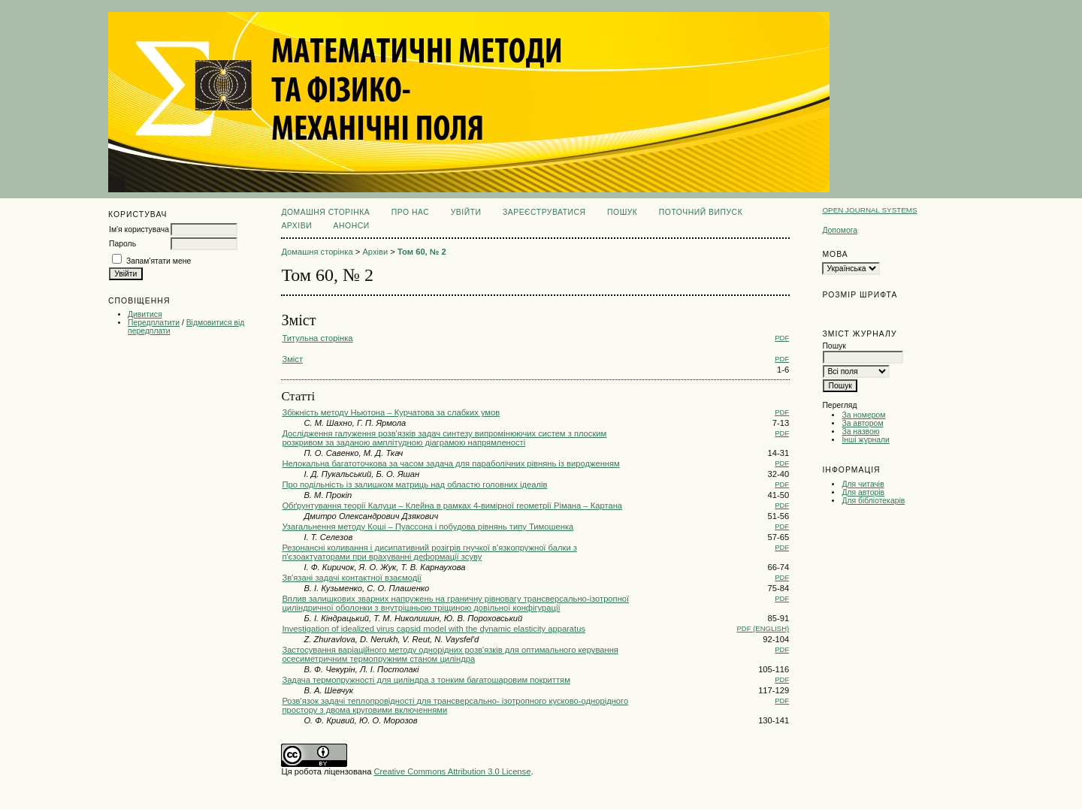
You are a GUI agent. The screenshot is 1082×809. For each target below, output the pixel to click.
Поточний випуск (700, 212)
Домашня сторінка (325, 212)
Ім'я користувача (139, 229)
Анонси (352, 226)
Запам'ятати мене (158, 261)
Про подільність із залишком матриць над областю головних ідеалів (414, 484)
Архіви (296, 226)
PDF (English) (763, 628)
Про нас (410, 212)
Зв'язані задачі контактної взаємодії (351, 577)
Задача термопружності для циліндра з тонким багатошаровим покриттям (426, 679)
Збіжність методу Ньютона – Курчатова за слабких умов (391, 412)
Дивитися (145, 314)
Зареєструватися (544, 212)
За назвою (860, 431)
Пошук (622, 212)
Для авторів (863, 492)
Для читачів (863, 484)
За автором (862, 423)
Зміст (292, 359)
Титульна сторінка (317, 338)
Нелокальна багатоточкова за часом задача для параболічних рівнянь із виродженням (450, 463)
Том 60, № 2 (421, 251)
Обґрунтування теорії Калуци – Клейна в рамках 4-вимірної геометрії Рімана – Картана (452, 505)
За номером (863, 415)
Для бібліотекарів (873, 501)
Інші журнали (865, 440)
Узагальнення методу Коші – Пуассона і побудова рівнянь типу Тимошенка (427, 526)
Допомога (839, 230)
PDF (782, 338)
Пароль (122, 244)
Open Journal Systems (869, 210)
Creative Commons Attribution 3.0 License (451, 771)
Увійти (466, 212)
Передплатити (154, 322)
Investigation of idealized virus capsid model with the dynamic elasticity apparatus (433, 628)
